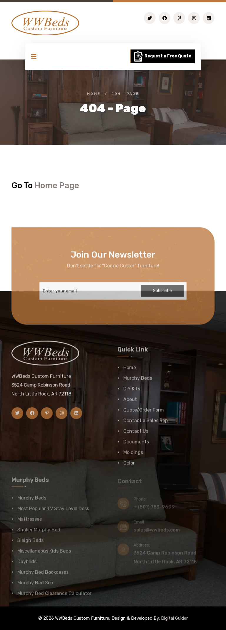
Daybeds (26, 564)
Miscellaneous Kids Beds (44, 553)
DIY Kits (131, 391)
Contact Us (135, 433)
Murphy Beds (137, 380)
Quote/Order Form (143, 412)
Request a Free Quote (162, 56)
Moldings (133, 455)
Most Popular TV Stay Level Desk (53, 511)
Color (129, 465)
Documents (136, 444)
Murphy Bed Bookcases (43, 574)
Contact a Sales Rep (145, 423)
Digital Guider (174, 618)
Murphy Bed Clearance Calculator (54, 595)
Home (94, 94)
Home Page (56, 185)
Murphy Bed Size (35, 585)
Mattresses (29, 521)
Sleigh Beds (30, 542)
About (130, 402)
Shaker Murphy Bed (38, 532)
